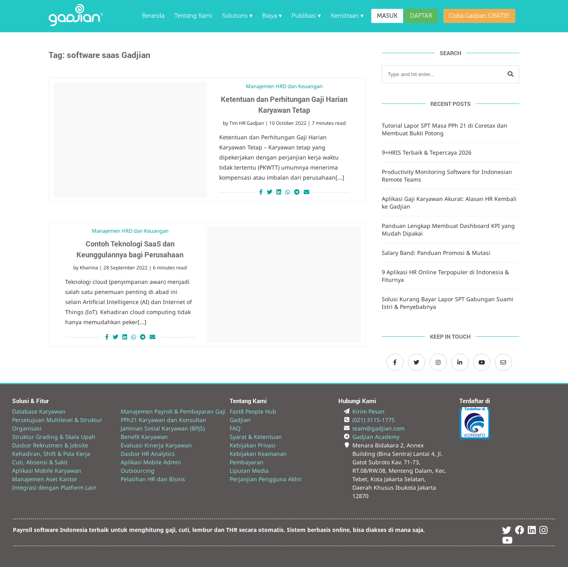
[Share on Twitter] (269, 192)
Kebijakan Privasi (253, 445)
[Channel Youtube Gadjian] (481, 362)
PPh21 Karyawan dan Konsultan (163, 420)
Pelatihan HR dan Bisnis (153, 479)
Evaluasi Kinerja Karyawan (156, 445)
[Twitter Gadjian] (416, 362)
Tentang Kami (193, 15)
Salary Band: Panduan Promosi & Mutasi (436, 253)
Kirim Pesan (368, 411)
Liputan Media (249, 470)
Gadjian (240, 420)
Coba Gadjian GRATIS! (479, 15)
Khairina (89, 267)
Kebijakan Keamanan (258, 453)
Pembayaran (246, 462)
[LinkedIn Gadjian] (460, 362)
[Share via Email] (307, 192)
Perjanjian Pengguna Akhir (266, 479)
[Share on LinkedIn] (278, 192)
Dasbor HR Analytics (148, 453)
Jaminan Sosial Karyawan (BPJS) (163, 428)
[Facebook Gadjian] (394, 362)
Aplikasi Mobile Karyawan (46, 470)
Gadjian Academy (375, 437)
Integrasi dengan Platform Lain (54, 487)
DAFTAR (421, 15)
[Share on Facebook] (260, 192)
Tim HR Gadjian (246, 123)
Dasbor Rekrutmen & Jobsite (50, 445)
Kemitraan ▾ (347, 15)
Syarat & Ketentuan (256, 437)
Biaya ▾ (272, 15)
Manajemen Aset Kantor (44, 479)
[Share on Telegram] (297, 192)
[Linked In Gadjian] (532, 531)
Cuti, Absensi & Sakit (40, 462)
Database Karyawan (39, 411)
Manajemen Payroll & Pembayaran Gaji (173, 411)
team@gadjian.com (378, 428)
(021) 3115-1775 (373, 420)
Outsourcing (137, 470)
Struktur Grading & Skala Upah (53, 437)
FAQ (235, 428)
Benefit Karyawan (144, 437)
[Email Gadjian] (503, 362)
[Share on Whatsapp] (287, 192)
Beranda (153, 15)
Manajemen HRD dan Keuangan (284, 86)
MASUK (387, 15)
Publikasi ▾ (306, 15)
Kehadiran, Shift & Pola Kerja (51, 453)
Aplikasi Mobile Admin (151, 462)
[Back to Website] (76, 24)
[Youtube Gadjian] (507, 541)
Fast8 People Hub (253, 411)
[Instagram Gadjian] (438, 362)
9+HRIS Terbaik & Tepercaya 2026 (426, 152)
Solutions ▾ (237, 15)
